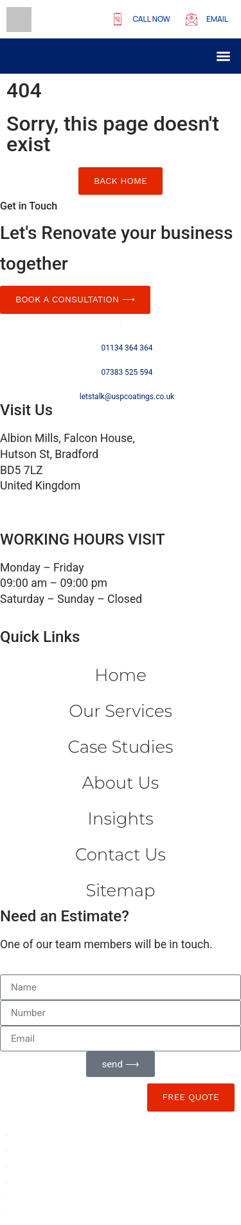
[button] (224, 56)
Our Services (120, 711)
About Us (120, 783)
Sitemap (120, 890)
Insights (120, 819)
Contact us (120, 854)
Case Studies (121, 747)
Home (120, 675)
